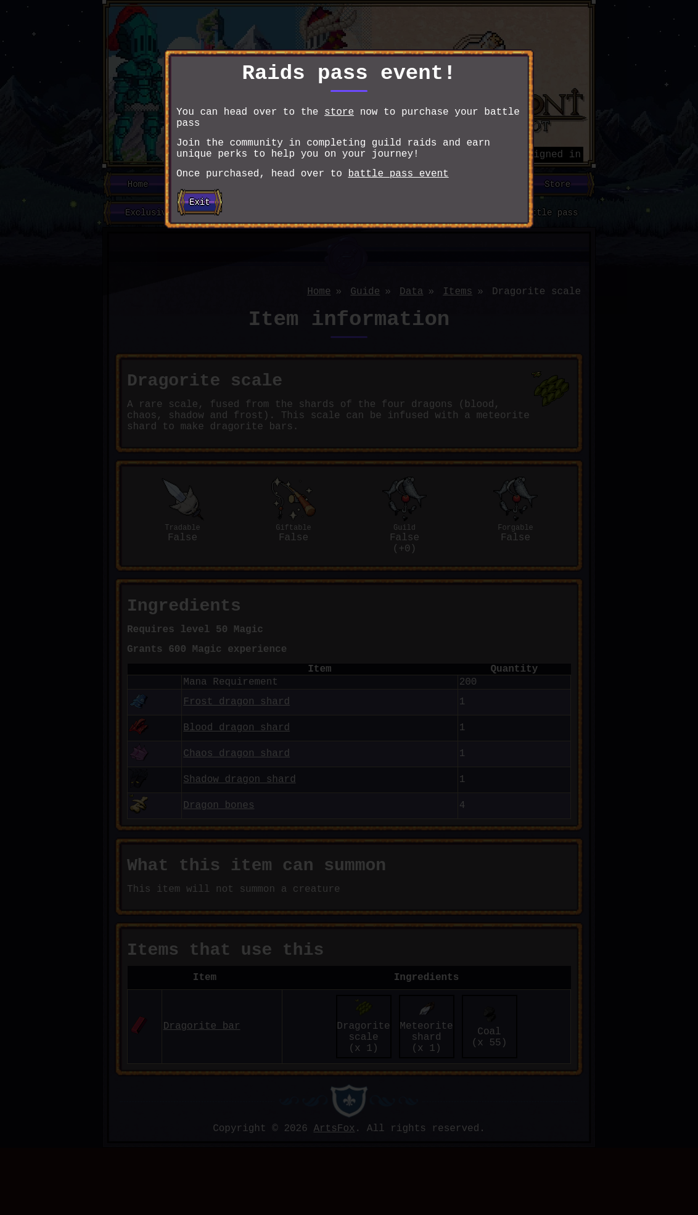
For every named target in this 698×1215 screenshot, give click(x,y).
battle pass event (398, 190)
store (339, 118)
